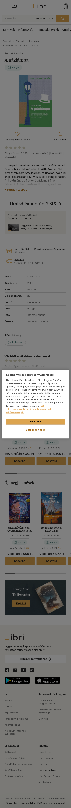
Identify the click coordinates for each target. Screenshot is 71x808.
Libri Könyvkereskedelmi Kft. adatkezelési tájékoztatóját (28, 409)
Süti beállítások (35, 430)
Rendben (35, 421)
